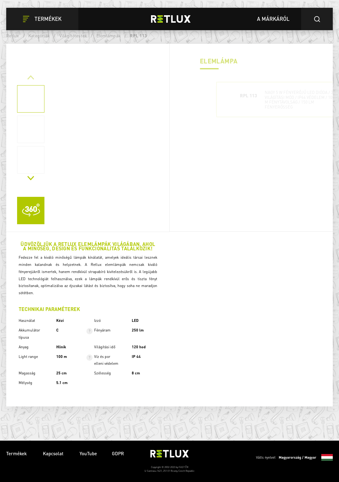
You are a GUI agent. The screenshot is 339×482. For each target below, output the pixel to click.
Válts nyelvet (294, 457)
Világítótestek (73, 35)
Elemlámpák (108, 35)
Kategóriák (39, 35)
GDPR (118, 453)
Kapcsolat (54, 453)
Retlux (12, 35)
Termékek (17, 453)
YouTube (88, 453)
